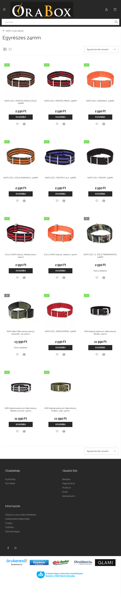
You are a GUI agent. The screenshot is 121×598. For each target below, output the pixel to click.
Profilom (66, 487)
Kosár (65, 492)
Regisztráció (68, 483)
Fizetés (8, 523)
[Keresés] (60, 22)
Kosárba (21, 117)
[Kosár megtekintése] (115, 9)
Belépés (66, 479)
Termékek (10, 483)
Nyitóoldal (10, 479)
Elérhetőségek (12, 531)
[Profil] (106, 9)
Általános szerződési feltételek (20, 514)
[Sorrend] (101, 49)
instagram (15, 548)
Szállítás (9, 527)
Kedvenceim (68, 496)
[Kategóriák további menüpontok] (4, 9)
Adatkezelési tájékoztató (17, 519)
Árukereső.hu (16, 564)
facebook (8, 548)
